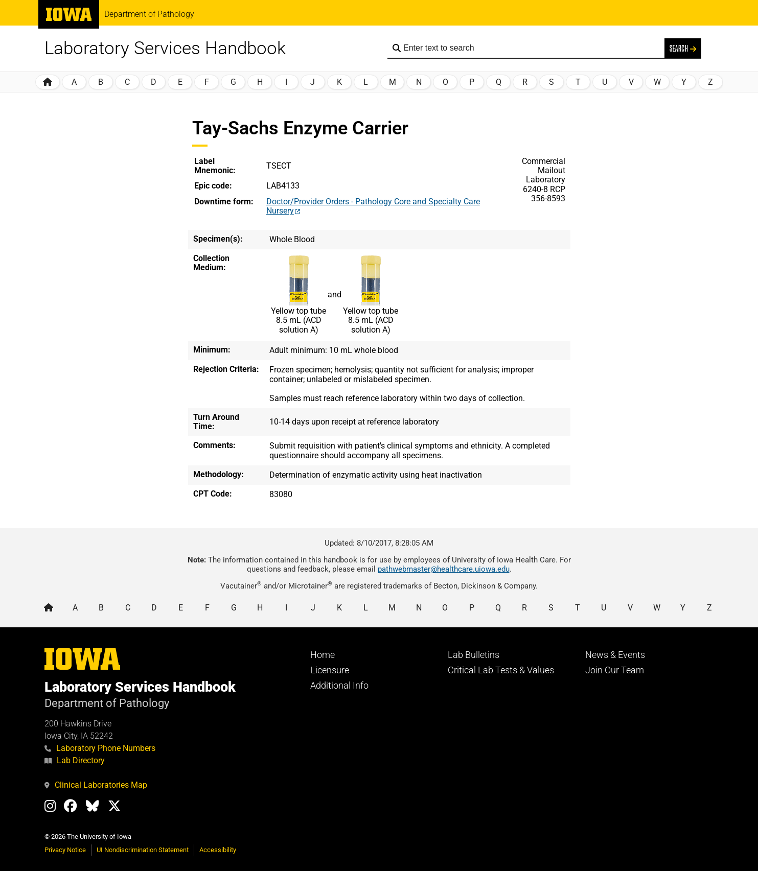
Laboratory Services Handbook (165, 48)
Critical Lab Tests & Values (501, 670)
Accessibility (217, 850)
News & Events (615, 655)
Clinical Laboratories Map (95, 785)
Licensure (329, 670)
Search (683, 48)
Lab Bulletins (473, 655)
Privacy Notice (65, 850)
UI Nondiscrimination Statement (143, 850)
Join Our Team (614, 670)
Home (322, 655)
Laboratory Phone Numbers (99, 748)
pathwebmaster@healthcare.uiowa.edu (444, 569)
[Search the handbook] (531, 48)
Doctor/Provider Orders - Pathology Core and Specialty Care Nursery (373, 206)
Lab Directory (74, 760)
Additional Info (339, 685)
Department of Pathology (149, 14)
